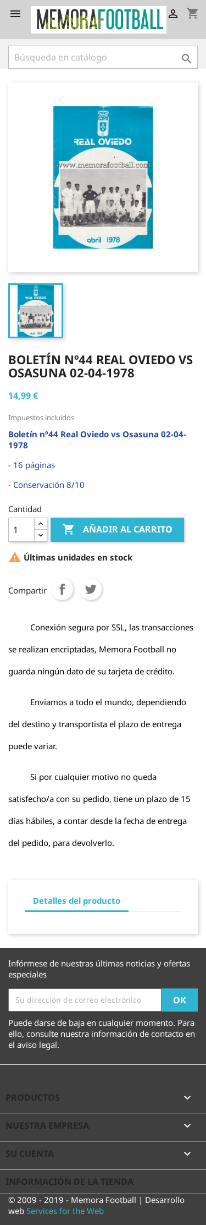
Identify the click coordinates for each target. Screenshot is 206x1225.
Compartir (62, 589)
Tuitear (91, 589)
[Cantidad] (21, 530)
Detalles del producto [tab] (76, 900)
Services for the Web (65, 1210)
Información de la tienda (69, 1181)
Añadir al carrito (117, 530)
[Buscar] (103, 57)
